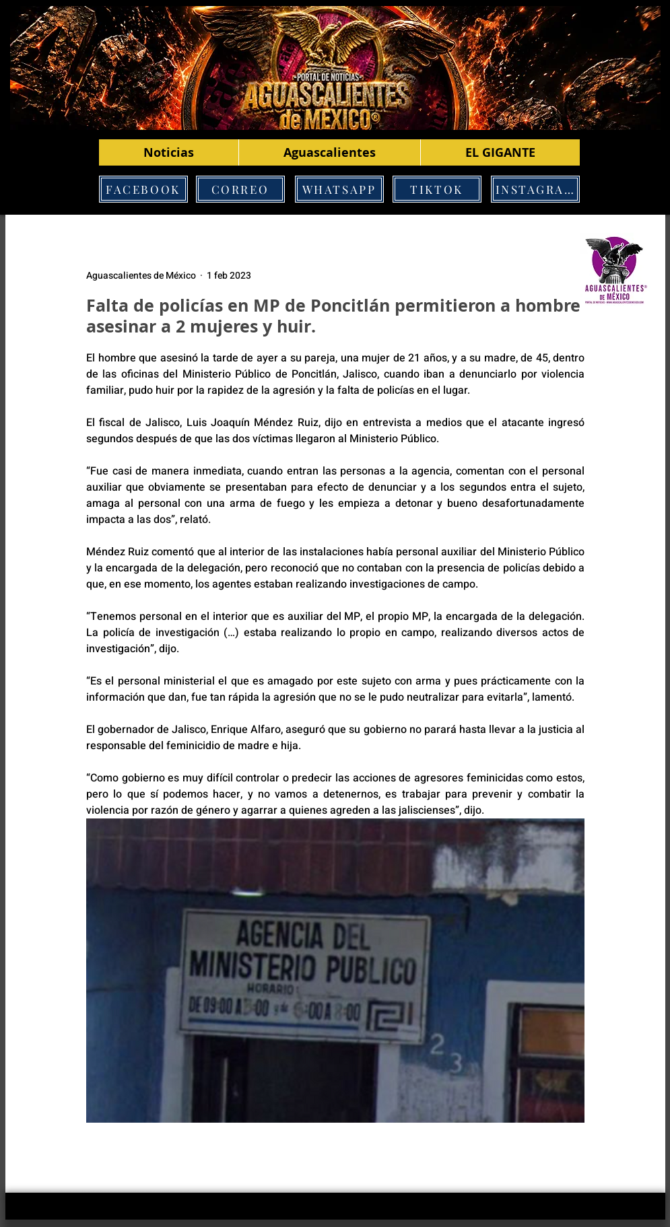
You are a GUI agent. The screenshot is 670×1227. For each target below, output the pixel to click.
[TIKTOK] (437, 189)
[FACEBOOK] (143, 189)
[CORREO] (240, 189)
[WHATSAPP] (339, 189)
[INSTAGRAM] (535, 189)
